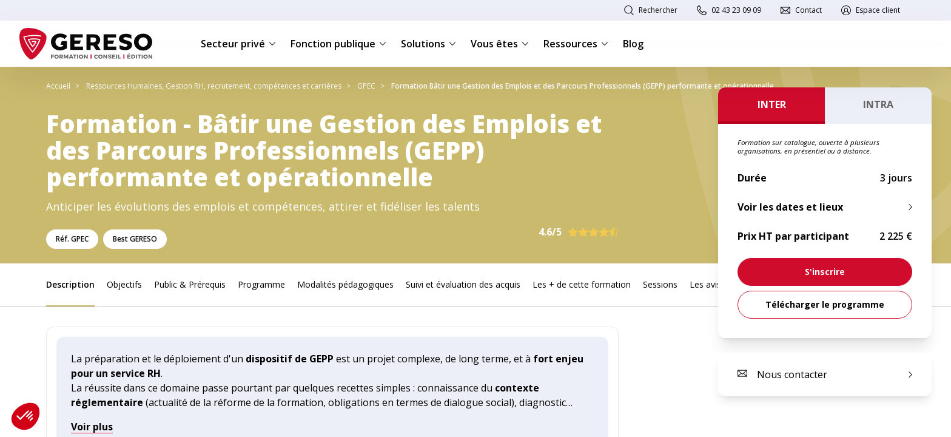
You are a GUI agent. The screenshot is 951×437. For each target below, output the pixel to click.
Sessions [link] (660, 284)
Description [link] (70, 284)
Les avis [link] (705, 284)
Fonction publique (338, 43)
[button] (25, 416)
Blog (633, 43)
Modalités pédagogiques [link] (345, 284)
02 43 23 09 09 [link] (736, 10)
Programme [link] (261, 284)
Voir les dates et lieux (790, 207)
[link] (825, 272)
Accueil (58, 86)
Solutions (428, 43)
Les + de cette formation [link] (582, 284)
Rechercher (658, 10)
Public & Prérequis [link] (190, 284)
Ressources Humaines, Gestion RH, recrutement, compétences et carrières (213, 86)
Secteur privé (238, 43)
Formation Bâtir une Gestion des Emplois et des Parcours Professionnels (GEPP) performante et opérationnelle (582, 86)
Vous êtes (500, 43)
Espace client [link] (878, 10)
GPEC (366, 86)
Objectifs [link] (124, 284)
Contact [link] (808, 10)
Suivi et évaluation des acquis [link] (463, 284)
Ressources (575, 43)
